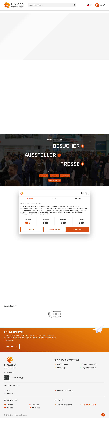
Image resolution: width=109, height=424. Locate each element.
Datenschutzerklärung (64, 396)
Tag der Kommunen (88, 373)
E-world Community (88, 370)
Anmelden (11, 352)
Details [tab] (55, 198)
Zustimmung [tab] (30, 198)
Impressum (9, 399)
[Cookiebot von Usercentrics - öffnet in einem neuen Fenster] (82, 193)
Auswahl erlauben (54, 229)
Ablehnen (31, 229)
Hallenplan (65, 182)
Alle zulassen (77, 229)
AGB (7, 396)
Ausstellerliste (54, 186)
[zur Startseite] (13, 5)
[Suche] (52, 5)
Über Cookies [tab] (78, 198)
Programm (43, 182)
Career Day (54, 182)
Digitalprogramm (62, 370)
